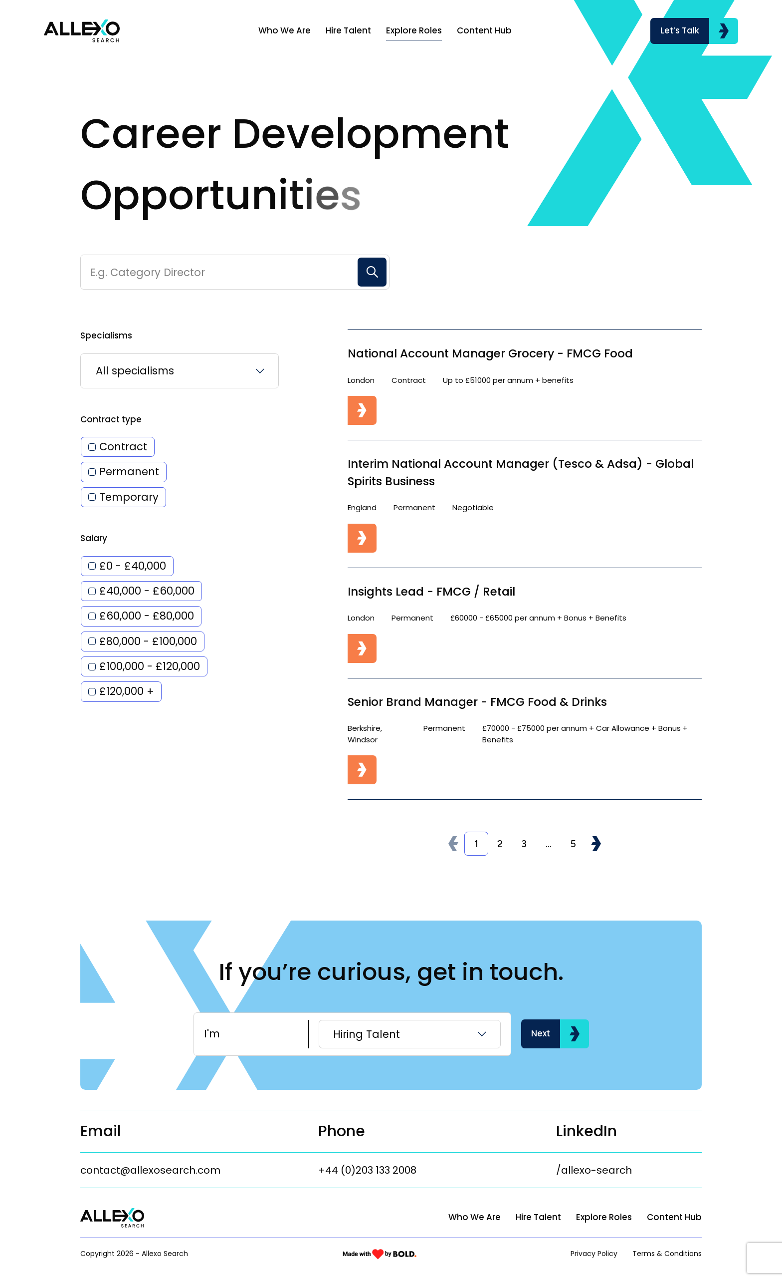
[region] (429, 31)
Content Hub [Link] (484, 30)
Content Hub (674, 1217)
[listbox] (179, 403)
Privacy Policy (594, 1254)
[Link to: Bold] (379, 1254)
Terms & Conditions (667, 1254)
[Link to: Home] (82, 30)
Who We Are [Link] (284, 30)
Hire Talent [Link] (348, 30)
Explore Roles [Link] (414, 30)
